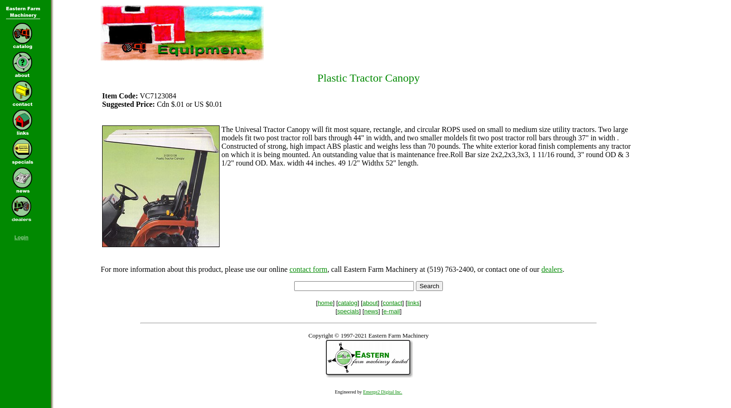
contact (392, 302)
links (413, 302)
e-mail (391, 311)
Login (21, 237)
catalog (348, 302)
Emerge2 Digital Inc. (382, 391)
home (325, 302)
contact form (308, 269)
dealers (551, 269)
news (371, 311)
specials (348, 311)
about (370, 302)
